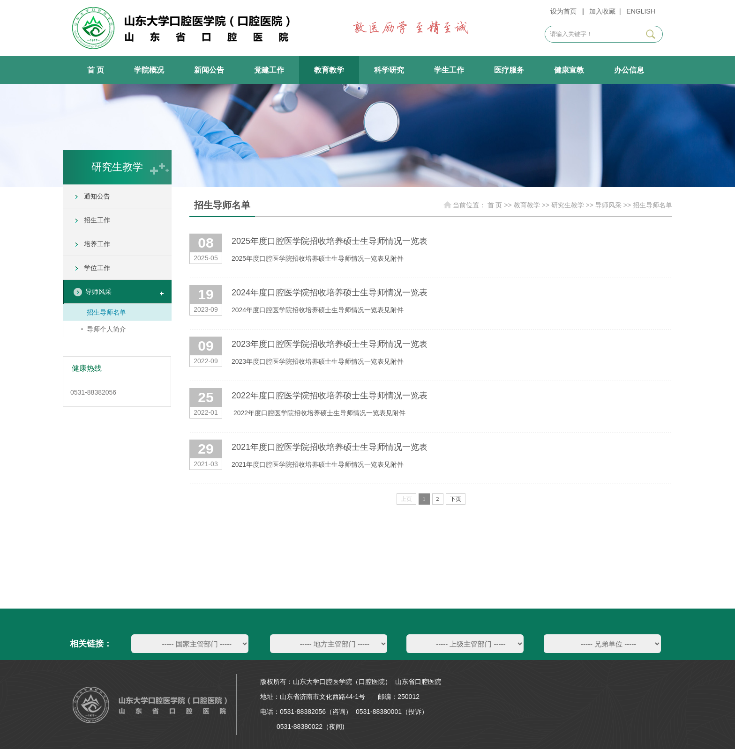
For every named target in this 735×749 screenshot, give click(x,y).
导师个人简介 (106, 329)
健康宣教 (569, 70)
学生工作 (449, 70)
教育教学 (329, 70)
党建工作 (269, 70)
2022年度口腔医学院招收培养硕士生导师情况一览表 (330, 395)
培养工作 (97, 244)
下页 (455, 499)
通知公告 (97, 196)
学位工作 (97, 268)
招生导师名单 (106, 312)
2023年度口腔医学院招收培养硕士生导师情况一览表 (330, 344)
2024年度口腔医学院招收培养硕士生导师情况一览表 (330, 292)
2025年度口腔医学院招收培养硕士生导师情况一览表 (330, 241)
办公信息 (629, 70)
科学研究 (389, 70)
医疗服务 (509, 70)
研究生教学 (567, 205)
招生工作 (97, 220)
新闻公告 (209, 70)
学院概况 (149, 70)
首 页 (95, 70)
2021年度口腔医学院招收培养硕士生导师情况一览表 (330, 447)
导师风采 (98, 291)
